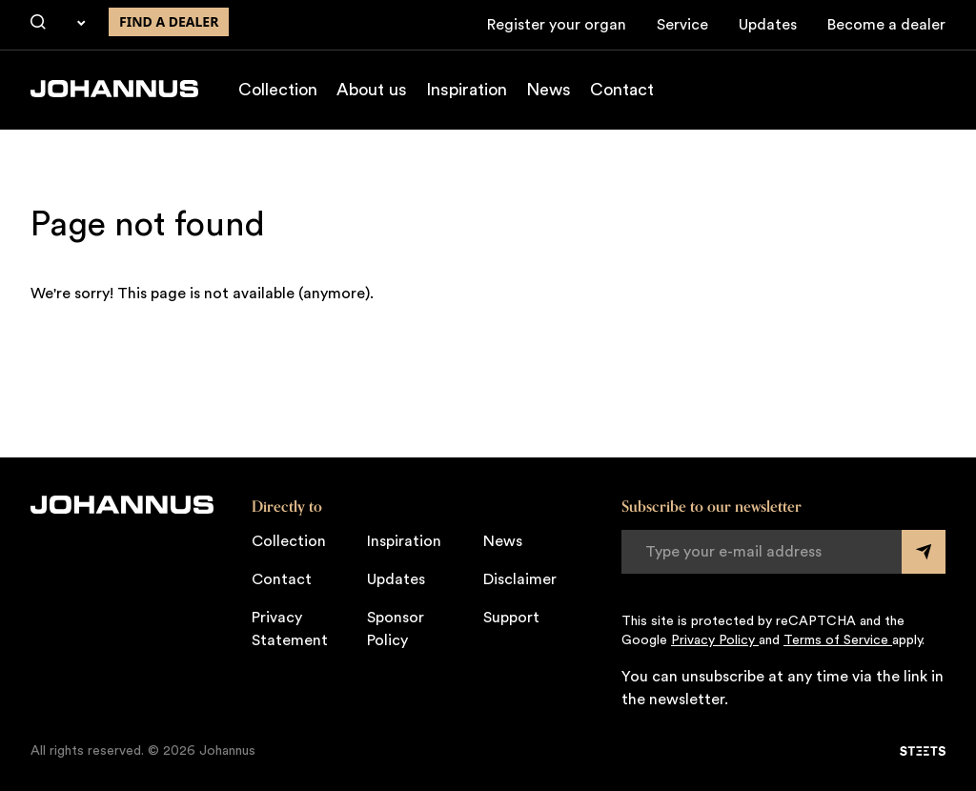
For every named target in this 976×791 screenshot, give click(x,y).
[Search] (38, 22)
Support (511, 617)
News (548, 89)
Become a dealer (886, 24)
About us (371, 89)
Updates (768, 24)
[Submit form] (924, 552)
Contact (622, 89)
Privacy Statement (290, 629)
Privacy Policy (715, 640)
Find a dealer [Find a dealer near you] (168, 21)
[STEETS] (923, 751)
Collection (277, 89)
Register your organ (556, 24)
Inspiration (466, 89)
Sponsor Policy (395, 629)
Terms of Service (837, 640)
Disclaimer (520, 579)
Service (682, 24)
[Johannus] (114, 88)
